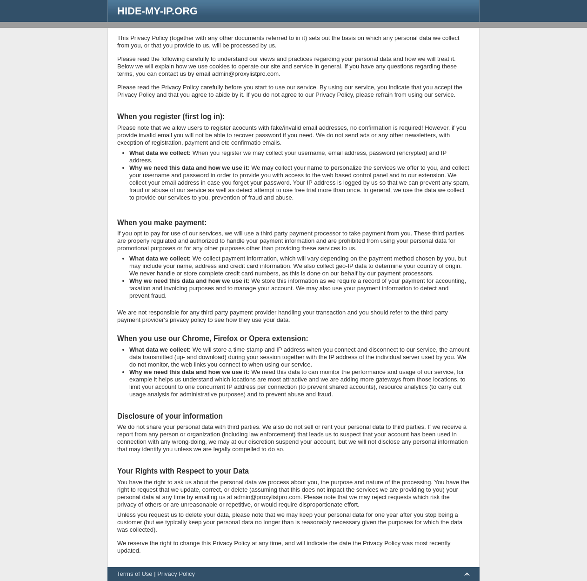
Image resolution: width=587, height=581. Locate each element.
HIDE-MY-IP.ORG (157, 11)
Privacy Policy (176, 573)
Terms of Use (135, 573)
